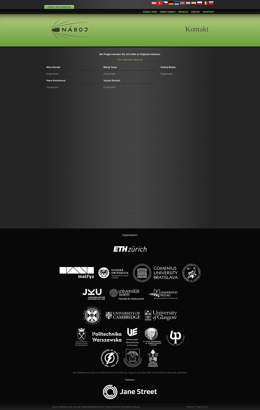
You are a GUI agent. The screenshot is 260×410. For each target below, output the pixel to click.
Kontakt (208, 11)
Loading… (130, 159)
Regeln (183, 11)
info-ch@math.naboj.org (130, 59)
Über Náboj (167, 11)
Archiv (195, 11)
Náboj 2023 (150, 11)
